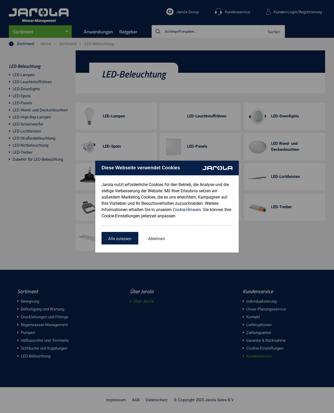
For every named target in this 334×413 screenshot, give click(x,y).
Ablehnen (156, 238)
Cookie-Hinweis (187, 209)
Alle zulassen (120, 238)
